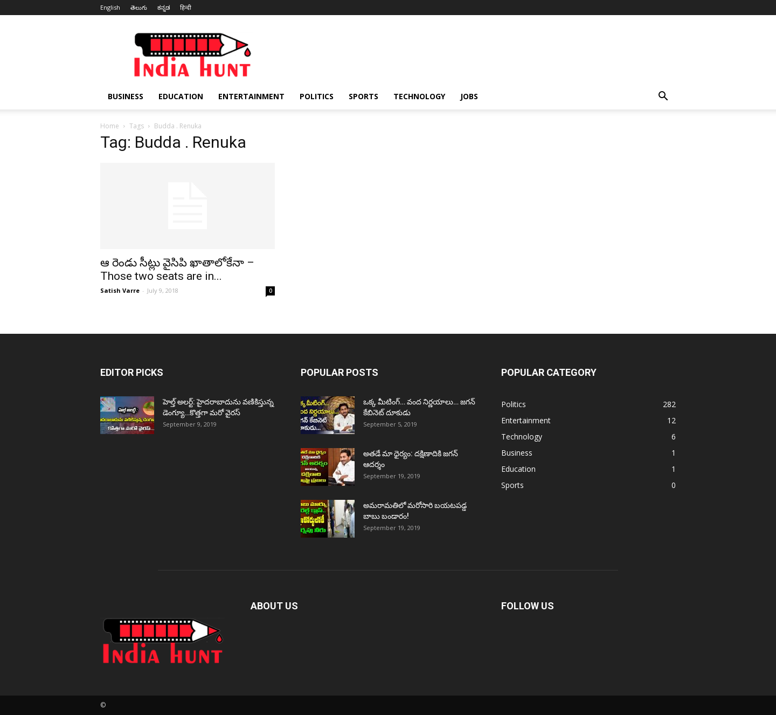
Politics (317, 96)
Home (109, 125)
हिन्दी (185, 7)
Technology (419, 96)
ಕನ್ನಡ (163, 7)
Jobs (469, 96)
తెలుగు (138, 7)
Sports (363, 96)
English (110, 7)
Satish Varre (120, 290)
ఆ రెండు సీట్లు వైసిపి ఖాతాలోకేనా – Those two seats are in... (177, 269)
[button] (663, 97)
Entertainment (251, 96)
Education (180, 96)
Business (125, 96)
